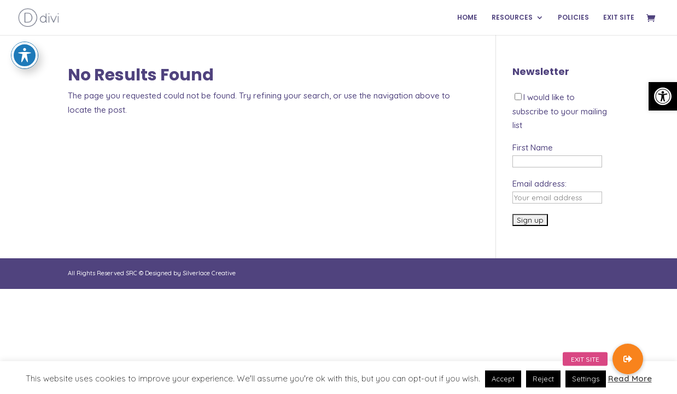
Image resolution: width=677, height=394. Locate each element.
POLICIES (573, 18)
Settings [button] (585, 378)
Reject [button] (543, 378)
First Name (532, 147)
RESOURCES (512, 18)
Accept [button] (503, 378)
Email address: (539, 183)
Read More (630, 378)
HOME (467, 18)
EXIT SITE (618, 18)
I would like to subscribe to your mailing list (559, 111)
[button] (663, 96)
